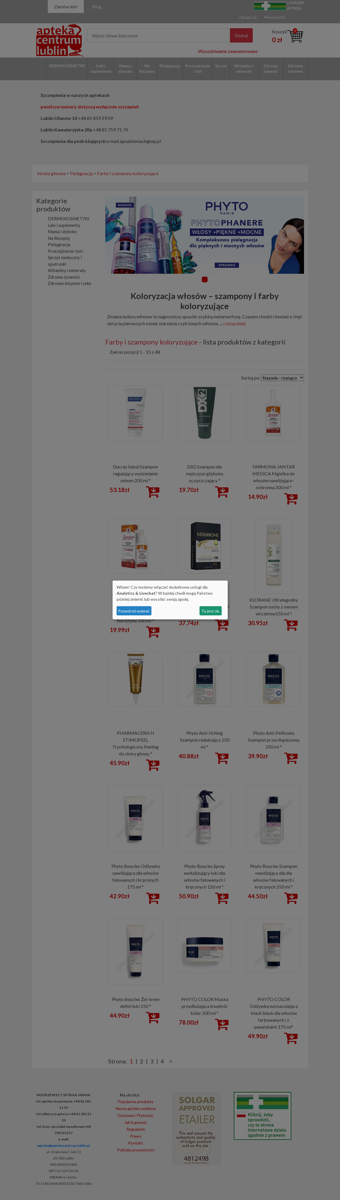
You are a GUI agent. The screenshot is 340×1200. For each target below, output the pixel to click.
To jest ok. (210, 610)
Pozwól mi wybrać (134, 610)
